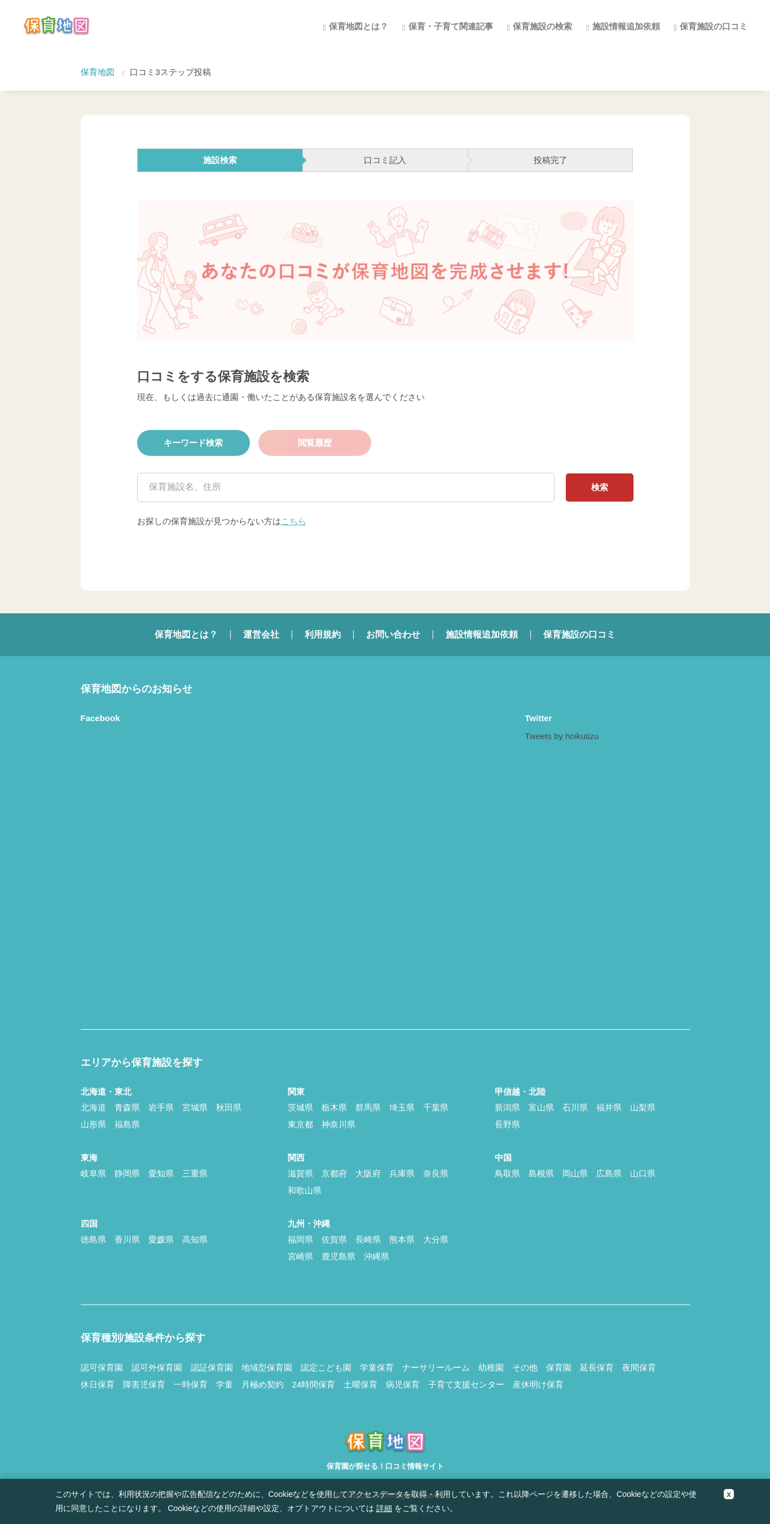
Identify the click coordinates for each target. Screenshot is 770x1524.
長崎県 (368, 1239)
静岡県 (127, 1173)
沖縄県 (376, 1256)
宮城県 (195, 1107)
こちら (293, 521)
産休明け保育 (538, 1384)
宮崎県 (300, 1256)
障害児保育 (144, 1384)
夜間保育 (639, 1367)
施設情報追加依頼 (626, 26)
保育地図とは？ (358, 26)
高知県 (195, 1239)
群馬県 (368, 1107)
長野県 (507, 1124)
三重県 (195, 1173)
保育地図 (98, 72)
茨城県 (300, 1107)
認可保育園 (102, 1367)
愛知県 (161, 1173)
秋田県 (228, 1107)
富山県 (541, 1107)
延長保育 (597, 1367)
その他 (525, 1367)
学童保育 (377, 1367)
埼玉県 (402, 1107)
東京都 (300, 1124)
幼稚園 (491, 1367)
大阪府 (368, 1173)
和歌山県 (305, 1190)
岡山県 (575, 1173)
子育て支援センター (466, 1384)
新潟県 (507, 1107)
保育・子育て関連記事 (450, 26)
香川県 (127, 1239)
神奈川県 (338, 1124)
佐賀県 (334, 1239)
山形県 (93, 1124)
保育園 (558, 1367)
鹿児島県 (338, 1256)
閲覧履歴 (315, 442)
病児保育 (403, 1384)
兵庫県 (402, 1173)
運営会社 (261, 634)
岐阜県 (93, 1173)
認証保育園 (212, 1367)
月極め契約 (262, 1384)
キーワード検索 (193, 442)
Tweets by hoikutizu (562, 736)
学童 (224, 1384)
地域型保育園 (266, 1367)
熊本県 (402, 1239)
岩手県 (161, 1107)
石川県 (575, 1107)
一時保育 (191, 1384)
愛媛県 (161, 1239)
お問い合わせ (393, 634)
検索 (599, 487)
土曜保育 (360, 1384)
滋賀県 (300, 1173)
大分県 (435, 1239)
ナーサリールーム (436, 1367)
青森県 (127, 1107)
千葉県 (435, 1107)
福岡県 (300, 1239)
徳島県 (93, 1239)
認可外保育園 (156, 1367)
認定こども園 (326, 1367)
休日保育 (98, 1384)
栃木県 (334, 1107)
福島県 (127, 1124)
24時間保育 (314, 1384)
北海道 (93, 1107)
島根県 (541, 1173)
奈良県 (435, 1173)
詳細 (384, 1508)
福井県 (609, 1107)
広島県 (609, 1173)
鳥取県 (507, 1173)
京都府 (334, 1173)
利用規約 (323, 634)
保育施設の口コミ (713, 26)
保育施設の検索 (542, 26)
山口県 (642, 1173)
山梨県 (642, 1107)
